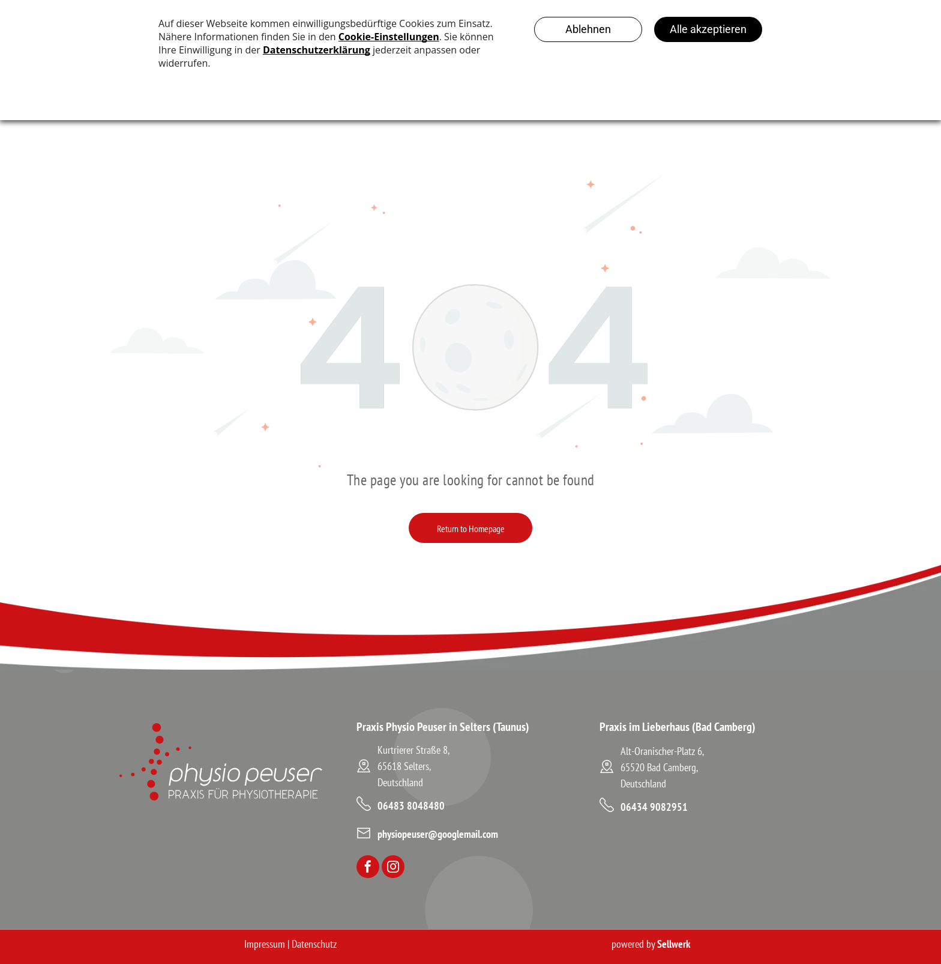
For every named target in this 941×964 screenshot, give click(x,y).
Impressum (264, 944)
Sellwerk (673, 944)
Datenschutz (314, 944)
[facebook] (367, 868)
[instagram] (393, 868)
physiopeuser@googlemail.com (437, 834)
